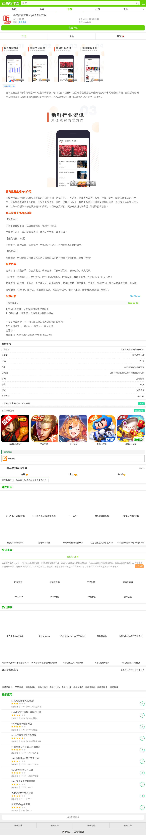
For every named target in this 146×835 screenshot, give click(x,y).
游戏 (42, 9)
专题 (125, 9)
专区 (73, 468)
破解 (121, 474)
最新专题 (91, 825)
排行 (98, 9)
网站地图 (66, 832)
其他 (73, 474)
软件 (70, 9)
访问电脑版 (79, 832)
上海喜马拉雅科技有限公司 (132, 349)
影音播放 (22, 22)
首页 (14, 9)
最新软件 (55, 825)
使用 (24, 474)
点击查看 (140, 379)
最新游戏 (18, 825)
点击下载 (73, 27)
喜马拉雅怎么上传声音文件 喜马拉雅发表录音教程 (24, 480)
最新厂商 (128, 825)
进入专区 (139, 566)
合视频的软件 (9, 86)
